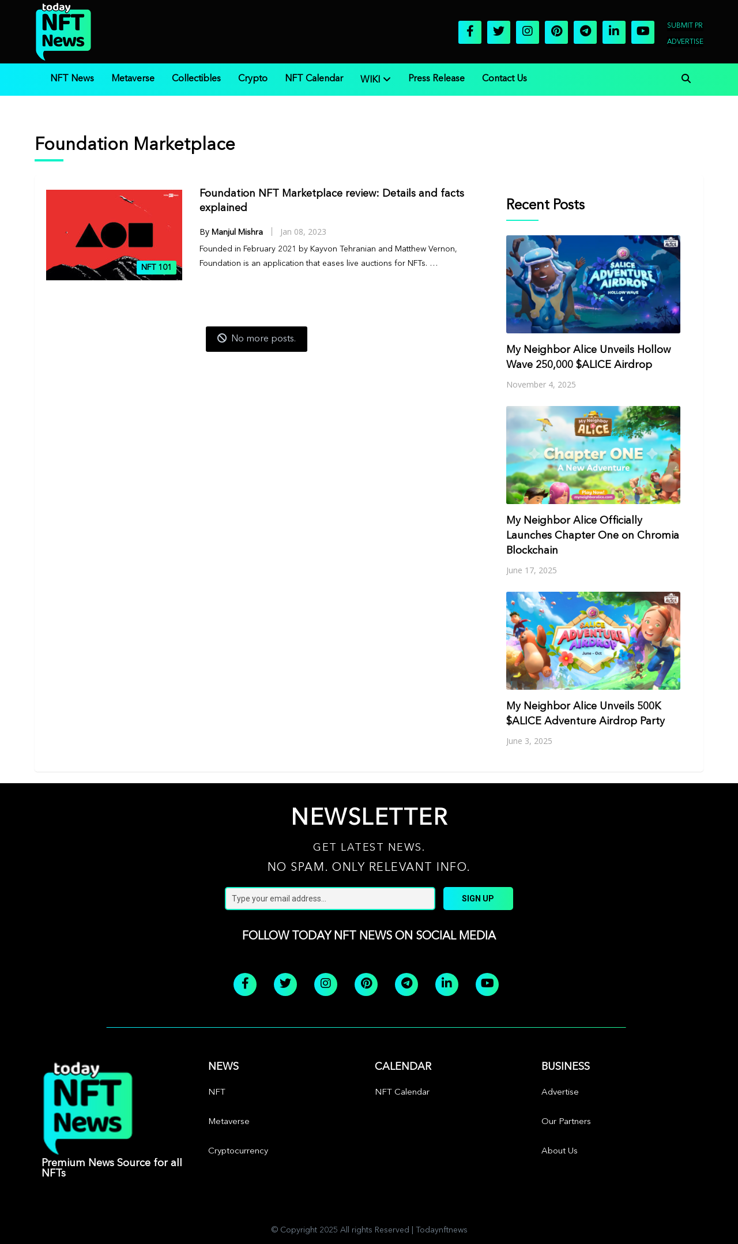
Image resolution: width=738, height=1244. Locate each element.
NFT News (72, 79)
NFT (216, 1092)
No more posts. (256, 338)
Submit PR (685, 25)
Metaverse (133, 79)
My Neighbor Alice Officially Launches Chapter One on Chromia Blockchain (592, 536)
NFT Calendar (314, 79)
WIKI (370, 80)
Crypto (253, 79)
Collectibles (196, 79)
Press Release (436, 79)
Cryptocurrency (238, 1151)
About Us (559, 1151)
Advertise (685, 42)
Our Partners (566, 1122)
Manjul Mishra (237, 232)
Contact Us (504, 79)
